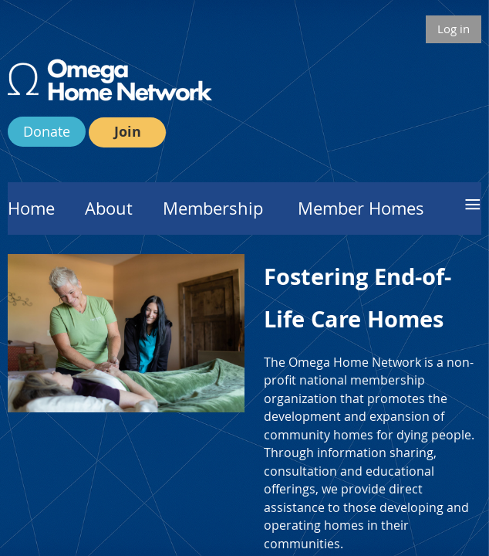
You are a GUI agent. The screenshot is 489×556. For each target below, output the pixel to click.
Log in (453, 28)
